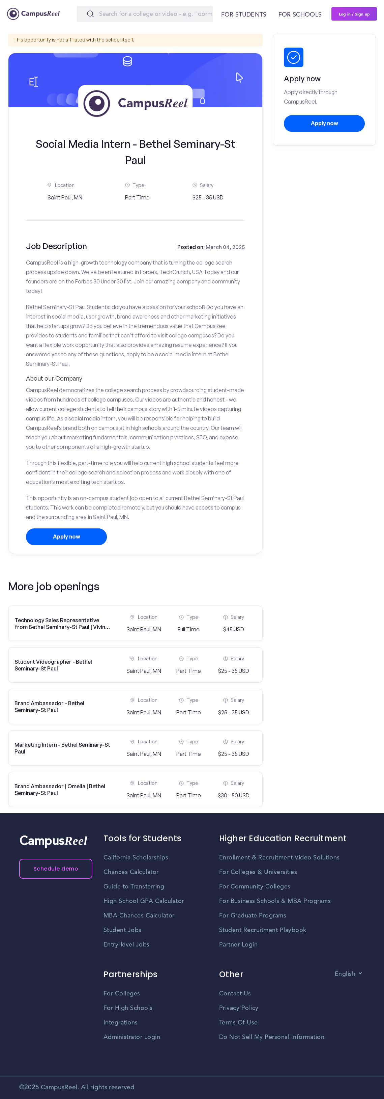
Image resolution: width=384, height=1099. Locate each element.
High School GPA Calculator (144, 901)
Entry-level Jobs (127, 945)
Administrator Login (132, 1037)
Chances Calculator (131, 872)
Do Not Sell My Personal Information (272, 1037)
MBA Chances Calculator (139, 916)
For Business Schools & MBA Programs (275, 901)
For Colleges (122, 994)
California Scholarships (136, 858)
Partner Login (238, 945)
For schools (300, 15)
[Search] (145, 14)
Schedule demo (56, 869)
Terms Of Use (238, 1023)
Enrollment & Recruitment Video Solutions (279, 858)
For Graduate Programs (253, 916)
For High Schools (128, 1008)
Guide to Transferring (134, 887)
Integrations (121, 1023)
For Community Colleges (255, 887)
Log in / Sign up (354, 14)
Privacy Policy (239, 1008)
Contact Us (235, 994)
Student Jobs (123, 930)
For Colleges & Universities (258, 872)
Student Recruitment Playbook (262, 930)
